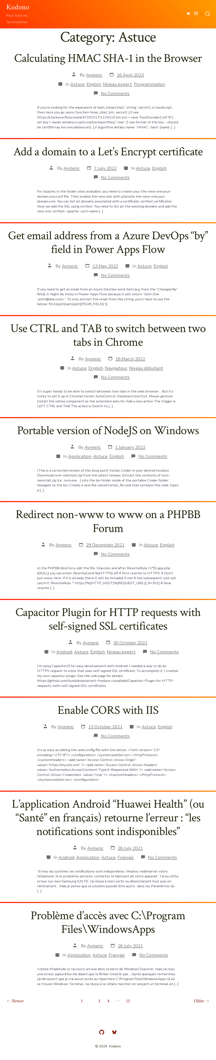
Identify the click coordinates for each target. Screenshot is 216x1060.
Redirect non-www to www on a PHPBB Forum (108, 521)
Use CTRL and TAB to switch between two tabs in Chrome (108, 335)
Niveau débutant (146, 368)
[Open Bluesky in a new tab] (188, 13)
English (93, 84)
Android (64, 652)
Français (125, 857)
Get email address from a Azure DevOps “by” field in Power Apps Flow (108, 242)
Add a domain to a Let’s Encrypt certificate (108, 152)
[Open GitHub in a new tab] (196, 13)
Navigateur (116, 368)
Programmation (149, 84)
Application (79, 456)
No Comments (115, 93)
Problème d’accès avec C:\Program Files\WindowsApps (108, 922)
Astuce (77, 84)
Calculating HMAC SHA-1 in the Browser (108, 58)
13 (128, 1001)
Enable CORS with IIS (108, 710)
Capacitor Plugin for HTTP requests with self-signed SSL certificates (108, 619)
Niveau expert (117, 84)
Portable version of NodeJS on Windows (108, 430)
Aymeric (94, 75)
